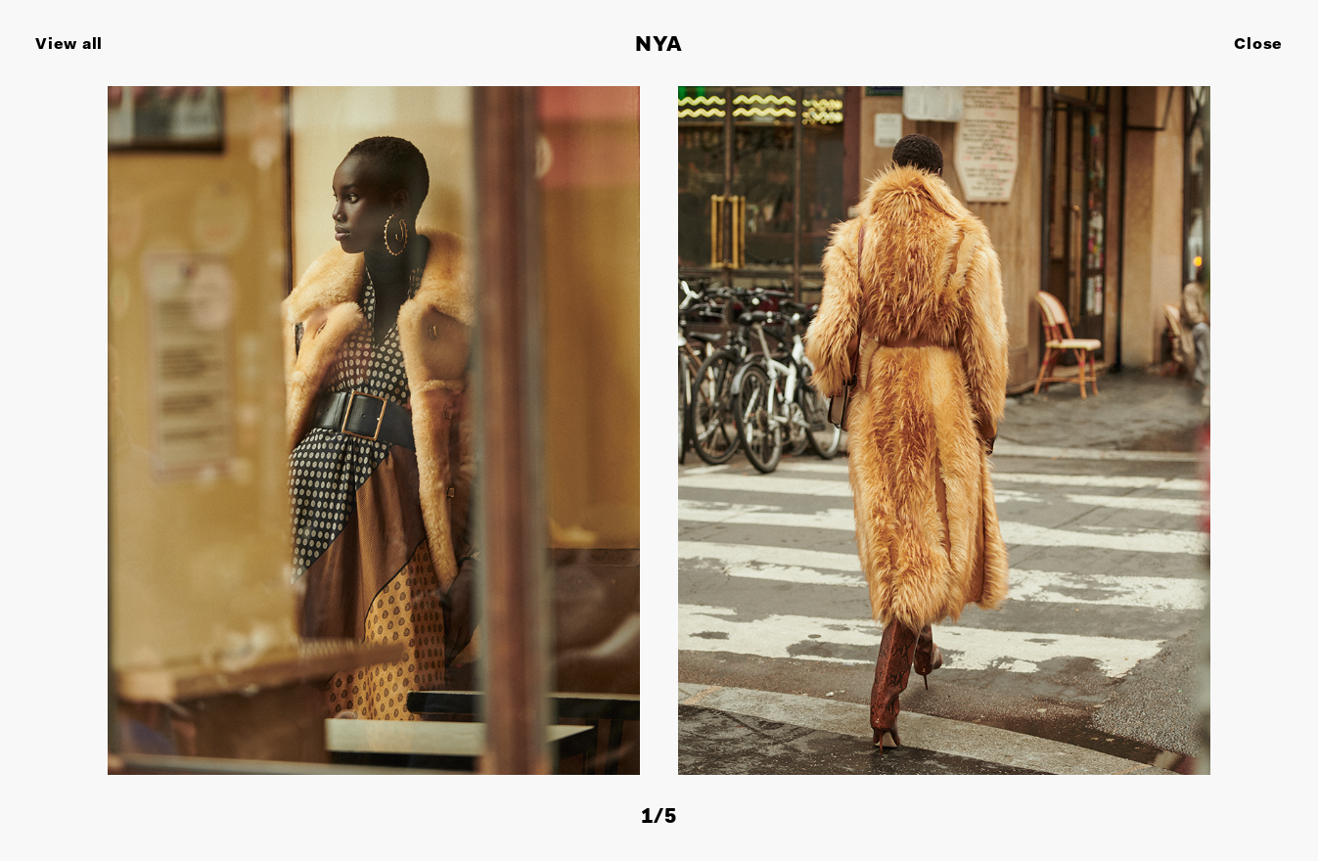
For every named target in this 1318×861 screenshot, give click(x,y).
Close (1258, 45)
